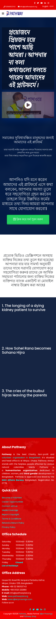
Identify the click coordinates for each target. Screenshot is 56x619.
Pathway (22, 613)
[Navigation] (3, 13)
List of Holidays (10, 565)
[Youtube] (42, 3)
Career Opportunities (12, 501)
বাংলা (51, 6)
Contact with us (9, 506)
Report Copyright (10, 514)
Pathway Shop (30, 616)
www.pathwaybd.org (18, 596)
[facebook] (34, 3)
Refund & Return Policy (13, 522)
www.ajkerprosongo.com (20, 599)
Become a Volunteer (12, 497)
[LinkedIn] (45, 3)
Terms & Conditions (11, 518)
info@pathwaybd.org (28, 7)
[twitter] (38, 3)
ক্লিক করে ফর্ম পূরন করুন (28, 219)
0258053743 (10, 7)
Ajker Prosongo (46, 613)
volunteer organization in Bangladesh (21, 457)
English (45, 6)
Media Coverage (10, 510)
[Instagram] (48, 3)
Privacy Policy (8, 527)
